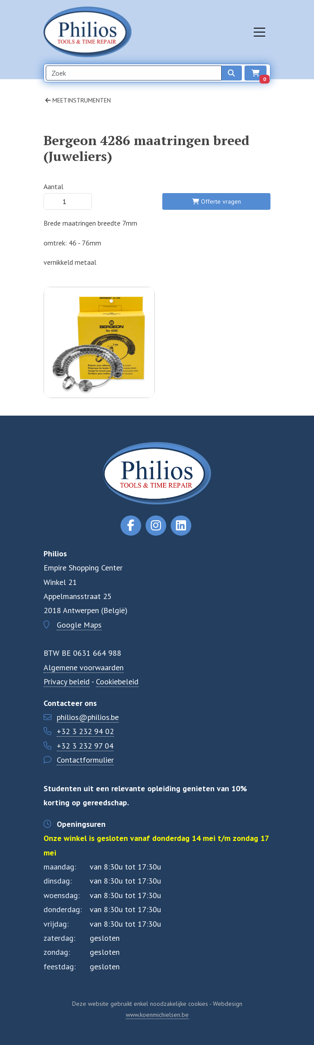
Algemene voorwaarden (84, 667)
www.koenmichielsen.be (157, 1015)
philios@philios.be (88, 717)
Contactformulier (85, 760)
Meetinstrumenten (78, 100)
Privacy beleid (67, 681)
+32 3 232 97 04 (85, 746)
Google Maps (79, 625)
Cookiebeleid (117, 681)
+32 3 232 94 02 (85, 731)
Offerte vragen (216, 201)
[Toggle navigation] (259, 32)
